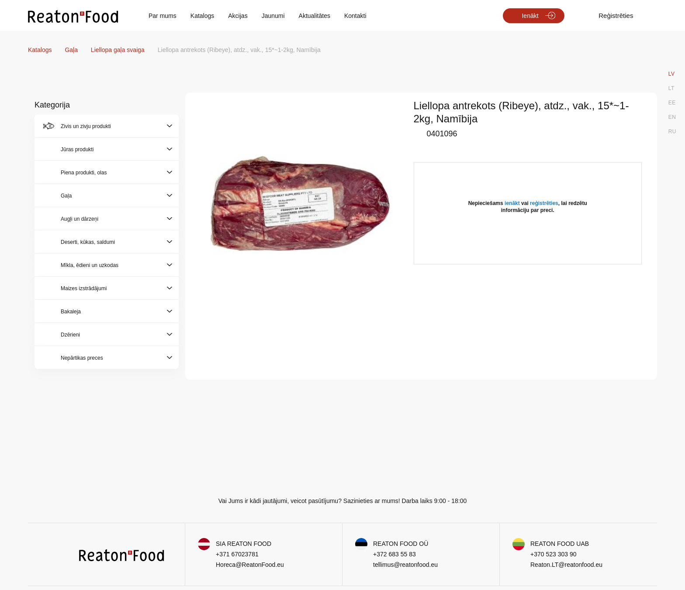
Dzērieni (70, 335)
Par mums (162, 15)
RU (672, 131)
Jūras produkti (77, 149)
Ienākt (530, 15)
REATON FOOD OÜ (400, 543)
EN (672, 117)
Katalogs (202, 15)
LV (671, 74)
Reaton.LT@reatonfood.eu (566, 564)
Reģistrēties (616, 15)
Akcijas (237, 15)
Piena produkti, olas (84, 173)
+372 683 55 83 (394, 554)
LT (671, 88)
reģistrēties (544, 203)
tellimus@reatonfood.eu (405, 564)
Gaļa (72, 49)
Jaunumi (273, 15)
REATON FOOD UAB (559, 543)
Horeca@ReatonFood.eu (250, 564)
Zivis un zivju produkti (86, 126)
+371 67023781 (237, 554)
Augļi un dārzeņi (79, 219)
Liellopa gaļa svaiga (118, 49)
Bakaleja (71, 312)
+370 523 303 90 (553, 554)
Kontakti (355, 15)
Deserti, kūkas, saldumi (88, 242)
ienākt (512, 203)
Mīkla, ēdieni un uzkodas (89, 265)
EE (672, 103)
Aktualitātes (314, 15)
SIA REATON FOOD (243, 543)
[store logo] (73, 16)
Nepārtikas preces (82, 358)
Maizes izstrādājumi (84, 288)
